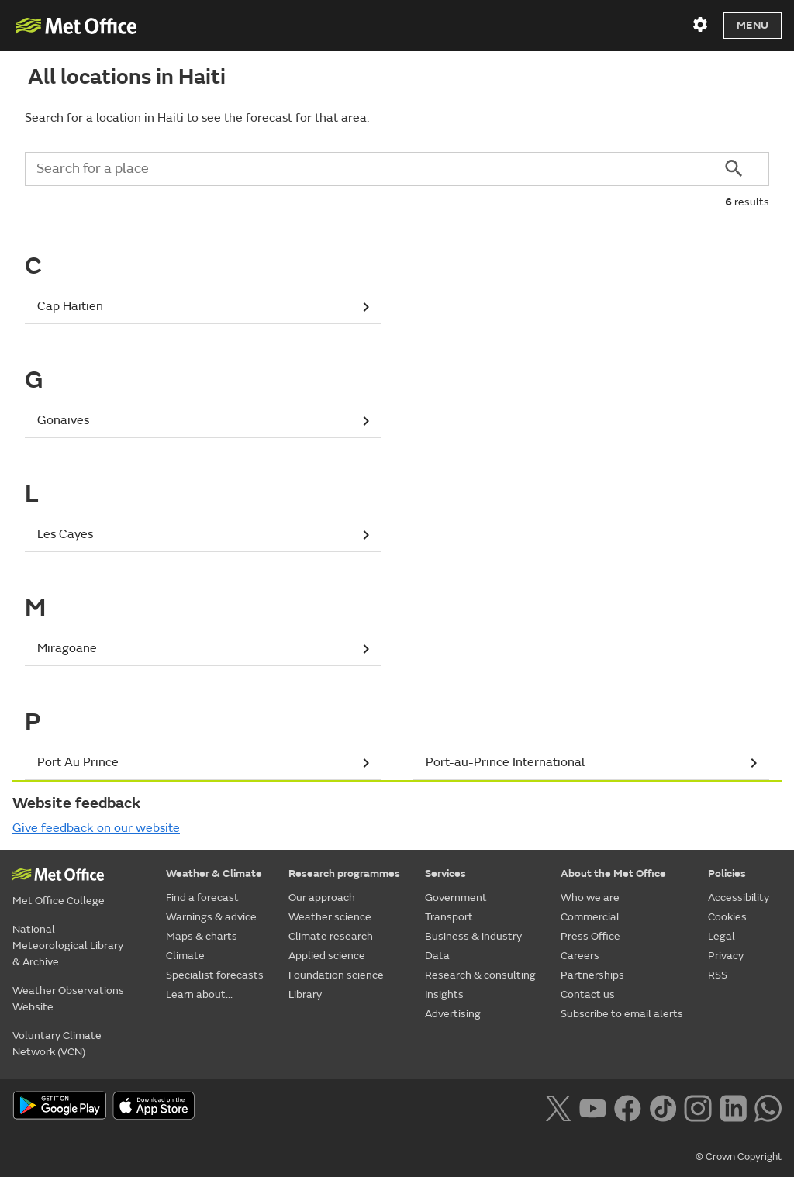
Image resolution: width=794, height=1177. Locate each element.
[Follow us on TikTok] (662, 1106)
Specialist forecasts (215, 975)
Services (445, 873)
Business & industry (473, 936)
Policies (727, 873)
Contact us (588, 994)
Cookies (727, 916)
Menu (752, 25)
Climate (185, 955)
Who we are (590, 897)
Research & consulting (480, 975)
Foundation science (336, 975)
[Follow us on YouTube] (592, 1106)
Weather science (329, 916)
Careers (580, 955)
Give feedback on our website (96, 828)
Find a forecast (202, 897)
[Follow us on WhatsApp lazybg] (768, 1106)
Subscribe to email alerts (622, 1013)
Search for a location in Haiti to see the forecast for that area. (197, 118)
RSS (717, 975)
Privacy (726, 955)
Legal (721, 936)
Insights (444, 994)
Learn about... (199, 994)
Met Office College (58, 900)
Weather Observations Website (68, 998)
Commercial (590, 916)
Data (437, 955)
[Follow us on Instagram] (697, 1106)
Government (456, 897)
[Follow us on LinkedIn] (733, 1106)
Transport (449, 916)
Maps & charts (201, 936)
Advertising (453, 1013)
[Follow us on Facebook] (627, 1106)
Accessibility (738, 897)
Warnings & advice (211, 916)
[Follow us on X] (557, 1106)
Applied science (326, 955)
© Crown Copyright (739, 1157)
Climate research (330, 936)
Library (305, 994)
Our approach (321, 897)
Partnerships (592, 975)
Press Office (590, 936)
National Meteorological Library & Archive (67, 945)
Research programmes (344, 873)
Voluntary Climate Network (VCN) (57, 1043)
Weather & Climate (214, 873)
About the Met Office (613, 873)
